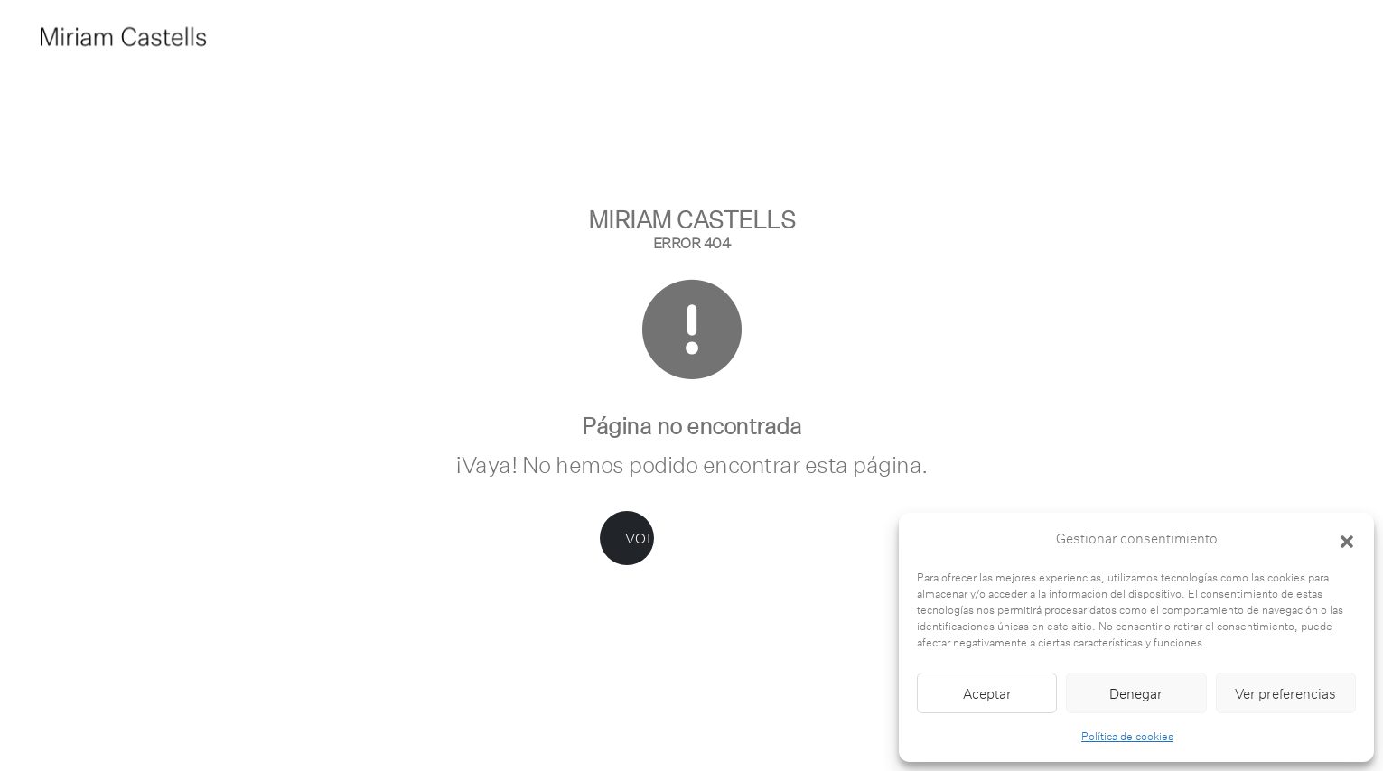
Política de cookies (1127, 736)
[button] (1347, 539)
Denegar (1136, 693)
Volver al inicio (679, 538)
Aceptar (987, 693)
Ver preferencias (1285, 693)
